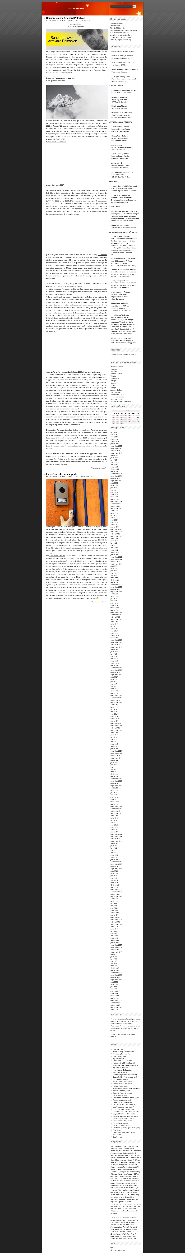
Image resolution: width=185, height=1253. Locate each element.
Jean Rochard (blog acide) (122, 1121)
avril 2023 (114, 520)
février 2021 (114, 580)
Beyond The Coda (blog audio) (124, 1114)
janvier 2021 (114, 582)
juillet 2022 (114, 541)
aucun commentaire (99, 468)
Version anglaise (118, 191)
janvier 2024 (114, 499)
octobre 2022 (115, 534)
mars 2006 (114, 993)
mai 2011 (113, 850)
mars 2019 (114, 633)
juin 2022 (113, 543)
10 (121, 417)
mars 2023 (114, 522)
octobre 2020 (115, 589)
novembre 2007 (116, 947)
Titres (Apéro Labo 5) (120, 136)
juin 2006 (113, 987)
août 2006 (114, 982)
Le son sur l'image (117, 397)
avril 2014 (114, 769)
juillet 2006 (114, 984)
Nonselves (115, 225)
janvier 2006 (114, 998)
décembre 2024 (116, 474)
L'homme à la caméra (119, 327)
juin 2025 (113, 460)
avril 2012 (114, 825)
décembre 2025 (116, 446)
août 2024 (114, 483)
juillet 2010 (114, 873)
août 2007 (114, 954)
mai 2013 (113, 795)
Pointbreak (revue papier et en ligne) (126, 1128)
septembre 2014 (116, 758)
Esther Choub (92, 62)
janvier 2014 (114, 776)
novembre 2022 (116, 532)
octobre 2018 (115, 645)
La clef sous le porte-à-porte (61, 474)
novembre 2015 (116, 726)
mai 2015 (113, 739)
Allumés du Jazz (116, 390)
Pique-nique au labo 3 (121, 280)
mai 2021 (113, 573)
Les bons (129, 322)
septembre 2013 (116, 786)
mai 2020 (113, 601)
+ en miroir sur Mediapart (119, 33)
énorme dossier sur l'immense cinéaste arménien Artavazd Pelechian (79, 54)
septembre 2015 (116, 730)
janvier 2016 (114, 721)
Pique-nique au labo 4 (120, 100)
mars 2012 (114, 827)
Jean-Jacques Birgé (76, 8)
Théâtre (113, 376)
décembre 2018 (116, 640)
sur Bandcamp (124, 311)
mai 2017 (113, 684)
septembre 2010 (116, 869)
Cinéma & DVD (85, 20)
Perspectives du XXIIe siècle (124, 259)
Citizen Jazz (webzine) (121, 1125)
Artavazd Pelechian (87, 123)
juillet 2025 (114, 458)
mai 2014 (113, 767)
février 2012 (114, 830)
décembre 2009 (116, 890)
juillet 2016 (114, 707)
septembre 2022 (116, 536)
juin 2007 (113, 959)
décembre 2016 (116, 695)
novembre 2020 (116, 587)
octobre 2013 (115, 783)
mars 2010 (114, 883)
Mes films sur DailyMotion (122, 1070)
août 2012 (114, 816)
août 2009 (114, 899)
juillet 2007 (114, 957)
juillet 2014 (114, 763)
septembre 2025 (116, 453)
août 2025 (114, 455)
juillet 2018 (114, 652)
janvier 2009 (114, 915)
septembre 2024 (116, 481)
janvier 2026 (114, 444)
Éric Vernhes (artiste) (120, 1079)
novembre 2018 (116, 642)
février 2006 (114, 996)
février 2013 (114, 802)
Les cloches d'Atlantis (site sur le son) (127, 1112)
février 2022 (114, 552)
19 (129, 419)
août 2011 (114, 843)
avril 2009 (114, 908)
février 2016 (114, 719)
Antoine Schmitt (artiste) (122, 1091)
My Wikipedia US (119, 1058)
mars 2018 (114, 661)
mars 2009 (114, 910)
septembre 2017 (116, 675)
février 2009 (114, 913)
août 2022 (114, 538)
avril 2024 (114, 492)
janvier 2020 (114, 610)
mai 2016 (113, 712)
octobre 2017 (115, 672)
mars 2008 (114, 938)
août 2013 (114, 788)
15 (113, 419)
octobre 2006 (115, 977)
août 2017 (114, 677)
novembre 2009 (116, 892)
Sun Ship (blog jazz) (120, 1123)
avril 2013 (114, 797)
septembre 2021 (116, 564)
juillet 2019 (114, 624)
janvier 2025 (114, 471)
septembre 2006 (116, 980)
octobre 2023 (115, 506)
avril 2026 (114, 437)
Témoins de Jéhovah (57, 556)
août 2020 (114, 594)
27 (133, 421)
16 (117, 419)
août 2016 (114, 705)
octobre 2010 (115, 866)
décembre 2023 (116, 501)
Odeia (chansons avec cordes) (124, 1132)
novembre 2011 (116, 836)
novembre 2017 (116, 670)
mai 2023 (113, 518)
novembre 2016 (116, 698)
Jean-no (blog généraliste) (122, 1102)
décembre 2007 (116, 945)
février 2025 (114, 469)
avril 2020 (114, 603)
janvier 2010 (114, 887)
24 (121, 421)
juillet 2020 (114, 596)
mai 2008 (113, 933)
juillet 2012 (114, 818)
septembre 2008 (116, 924)
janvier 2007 (114, 970)
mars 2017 (114, 689)
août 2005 (114, 1010)
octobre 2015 (115, 728)
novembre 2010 (116, 864)
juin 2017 (113, 682)
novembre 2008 (116, 920)
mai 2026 (113, 435)
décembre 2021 (116, 557)
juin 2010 (113, 876)
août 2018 (114, 649)
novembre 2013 (116, 781)
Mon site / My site (119, 1049)
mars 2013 (114, 799)
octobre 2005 (115, 1005)
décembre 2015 (116, 723)
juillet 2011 (114, 846)
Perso (112, 385)
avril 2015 (114, 742)
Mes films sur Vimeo (120, 1072)
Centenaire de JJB (117, 399)
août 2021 (114, 566)
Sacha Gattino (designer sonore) (125, 1077)
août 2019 (114, 622)
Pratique (113, 381)
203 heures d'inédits (130, 70)
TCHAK (114, 115)
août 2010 (114, 871)
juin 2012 (113, 820)
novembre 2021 (116, 559)
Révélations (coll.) (117, 395)
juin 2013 (113, 792)
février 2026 (114, 441)
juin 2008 (113, 931)
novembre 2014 (116, 753)
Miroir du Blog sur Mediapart (123, 1052)
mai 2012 (113, 823)
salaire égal (115, 322)
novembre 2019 (116, 615)
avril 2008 (114, 936)
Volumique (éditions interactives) (125, 1075)
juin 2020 (113, 598)
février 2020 (114, 608)
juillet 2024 (114, 485)
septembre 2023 (116, 508)
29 (113, 423)
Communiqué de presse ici (56, 142)
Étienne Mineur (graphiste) (122, 1084)
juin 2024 (113, 488)
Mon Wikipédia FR (120, 1056)
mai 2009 (113, 906)
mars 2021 (114, 578)
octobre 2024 (115, 478)
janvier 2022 (114, 555)
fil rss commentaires (117, 1250)
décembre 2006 (116, 973)
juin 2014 (113, 765)
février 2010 (114, 885)
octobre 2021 (115, 562)
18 (125, 419)
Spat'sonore (117, 1137)
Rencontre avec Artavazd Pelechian (65, 18)
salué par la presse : (121, 243)
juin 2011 (113, 848)
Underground (131, 186)
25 (125, 421)
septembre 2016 (116, 702)
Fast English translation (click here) (123, 51)
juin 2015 (113, 737)
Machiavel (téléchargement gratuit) (125, 1065)
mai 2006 (113, 989)
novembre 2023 (116, 504)
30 (117, 423)
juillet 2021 (114, 568)
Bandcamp (126, 276)
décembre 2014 (116, 751)
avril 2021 (114, 575)
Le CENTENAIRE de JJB (120, 236)
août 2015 (114, 733)
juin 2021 (113, 571)
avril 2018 (114, 659)
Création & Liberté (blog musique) (125, 1116)
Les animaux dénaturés (97, 588)
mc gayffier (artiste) (120, 1095)
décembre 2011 (116, 834)
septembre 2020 (116, 592)
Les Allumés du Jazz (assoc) (123, 1107)
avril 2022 (114, 548)
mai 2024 (113, 490)
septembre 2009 (116, 896)
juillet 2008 (114, 929)
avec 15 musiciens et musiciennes (124, 239)
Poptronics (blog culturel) (122, 1100)
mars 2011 (114, 855)
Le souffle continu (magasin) (123, 1109)
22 (113, 421)
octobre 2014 (115, 756)
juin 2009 (113, 903)
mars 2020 (114, 605)
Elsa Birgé (117, 1130)
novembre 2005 (116, 1003)
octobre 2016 (115, 700)
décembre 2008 (116, 917)
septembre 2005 (116, 1007)
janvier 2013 (114, 804)
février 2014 (114, 774)
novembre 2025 (116, 448)
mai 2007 (113, 961)
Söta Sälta (117, 1135)
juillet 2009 (114, 901)
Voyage (113, 388)
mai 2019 (113, 629)
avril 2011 (114, 853)
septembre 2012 (116, 813)
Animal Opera (121, 106)
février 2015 (114, 746)
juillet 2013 (114, 790)
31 (121, 423)
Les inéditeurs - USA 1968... (123, 1061)
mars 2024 (114, 494)
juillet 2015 (114, 735)
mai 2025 (113, 462)
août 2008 (114, 927)
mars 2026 (114, 439)
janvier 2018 (114, 665)
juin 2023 (113, 515)
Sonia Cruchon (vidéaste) (122, 1082)
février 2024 (114, 497)
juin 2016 (113, 709)
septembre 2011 (116, 841)
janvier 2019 (114, 638)
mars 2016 (114, 716)
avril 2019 (114, 631)
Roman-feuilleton (116, 392)
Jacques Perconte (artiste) (122, 1093)
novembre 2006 (116, 975)
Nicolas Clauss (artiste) (121, 1086)
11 (125, 417)
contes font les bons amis (121, 324)
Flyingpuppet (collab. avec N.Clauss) (126, 1088)
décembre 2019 (116, 612)
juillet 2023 (114, 513)
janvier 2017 (114, 693)
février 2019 (114, 635)
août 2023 (114, 511)
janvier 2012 (114, 832)
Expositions (114, 378)
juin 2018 (113, 654)
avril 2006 (114, 991)
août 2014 (114, 760)
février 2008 (114, 940)
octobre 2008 (115, 922)
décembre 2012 (116, 806)
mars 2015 (114, 744)
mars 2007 (114, 966)
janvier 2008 (114, 943)
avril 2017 (114, 686)
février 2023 (114, 525)
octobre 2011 (115, 839)
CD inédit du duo (122, 338)
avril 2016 (114, 714)
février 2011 (114, 857)
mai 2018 (113, 656)
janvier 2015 (114, 749)
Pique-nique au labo (128, 270)
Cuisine (113, 383)
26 (129, 421)
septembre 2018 (116, 647)
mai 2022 (113, 545)
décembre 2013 (116, 779)
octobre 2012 (115, 811)
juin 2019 (113, 626)
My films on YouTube (120, 1068)
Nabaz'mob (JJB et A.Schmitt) (124, 1063)
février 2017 (114, 691)
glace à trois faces (117, 329)
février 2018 (114, 663)
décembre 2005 (116, 1000)
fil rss (112, 1248)
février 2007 (114, 968)
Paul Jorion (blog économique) (124, 1105)
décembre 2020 (116, 585)
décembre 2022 (116, 529)
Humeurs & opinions (87, 476)
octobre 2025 (115, 451)
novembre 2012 (116, 809)
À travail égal (128, 320)
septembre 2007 (116, 952)
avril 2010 (114, 880)
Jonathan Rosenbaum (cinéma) (124, 1098)
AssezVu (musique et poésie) (123, 1118)
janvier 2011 (114, 860)
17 (121, 419)
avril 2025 (114, 465)
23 (117, 421)
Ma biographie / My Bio (121, 1054)
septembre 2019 (116, 619)
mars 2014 (114, 772)
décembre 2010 (116, 862)
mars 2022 (114, 550)
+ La (129, 327)
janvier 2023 (114, 527)
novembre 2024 (116, 476)
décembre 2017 (116, 668)
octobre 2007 (115, 950)
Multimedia (114, 371)
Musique (113, 369)
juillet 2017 (114, 679)
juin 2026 (113, 432)
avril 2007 (114, 963)
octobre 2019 (115, 617)
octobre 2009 (115, 894)
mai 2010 (113, 878)
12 (129, 417)
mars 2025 (114, 467)
